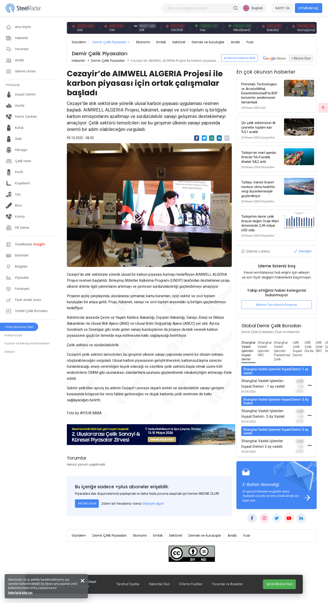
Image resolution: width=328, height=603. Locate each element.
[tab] (248, 351)
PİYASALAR (13, 85)
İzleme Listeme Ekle (240, 58)
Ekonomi (143, 42)
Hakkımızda (13, 335)
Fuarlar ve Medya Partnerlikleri (27, 343)
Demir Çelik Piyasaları (110, 42)
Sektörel (178, 42)
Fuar (250, 42)
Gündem (79, 42)
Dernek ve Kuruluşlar (208, 42)
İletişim (10, 351)
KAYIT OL (282, 8)
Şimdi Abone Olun (279, 584)
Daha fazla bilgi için (20, 592)
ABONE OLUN (87, 503)
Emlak (161, 42)
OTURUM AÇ (308, 8)
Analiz (235, 42)
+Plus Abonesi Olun (19, 327)
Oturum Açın (153, 503)
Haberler (78, 60)
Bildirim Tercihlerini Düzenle (276, 305)
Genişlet (303, 251)
